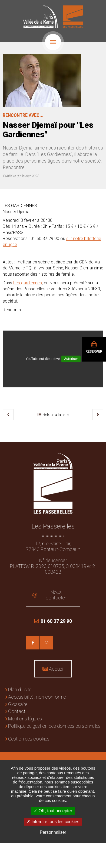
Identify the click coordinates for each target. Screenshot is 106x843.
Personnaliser (53, 832)
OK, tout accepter (53, 810)
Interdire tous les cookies (53, 821)
